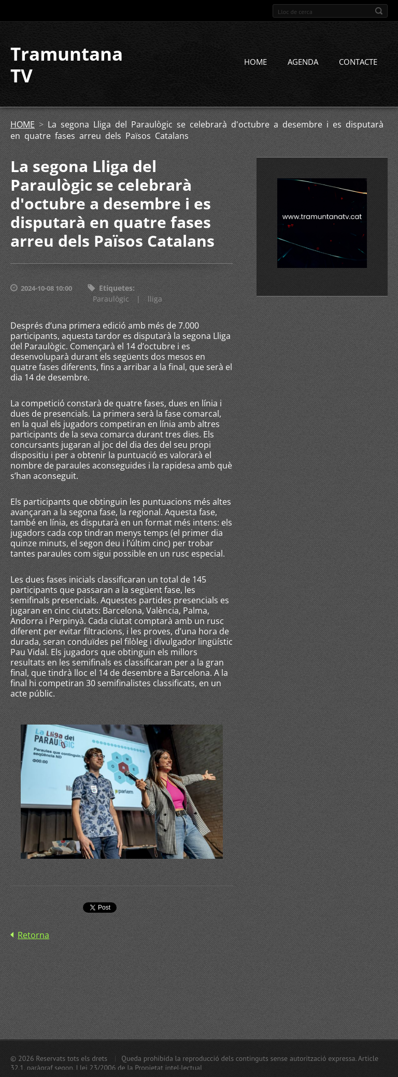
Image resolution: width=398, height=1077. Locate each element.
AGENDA (303, 61)
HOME (255, 61)
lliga (155, 299)
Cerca (379, 11)
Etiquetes (116, 288)
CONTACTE (358, 61)
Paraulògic (111, 299)
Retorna (33, 935)
